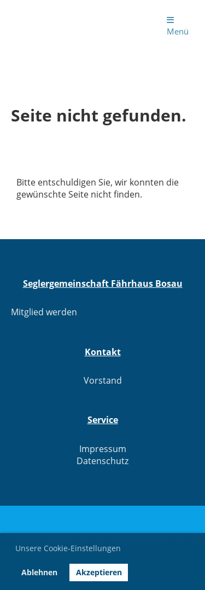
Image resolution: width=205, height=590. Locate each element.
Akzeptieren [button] (99, 572)
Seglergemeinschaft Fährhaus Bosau (53, 25)
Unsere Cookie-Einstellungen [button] (68, 548)
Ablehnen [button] (39, 572)
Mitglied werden (44, 312)
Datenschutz (102, 461)
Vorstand (103, 380)
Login (129, 25)
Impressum (102, 449)
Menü (178, 26)
